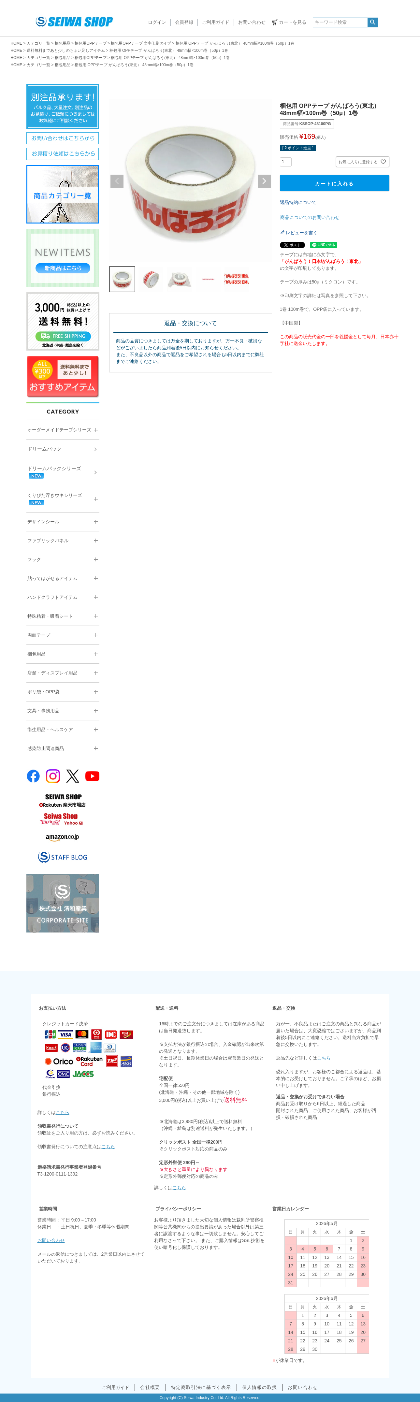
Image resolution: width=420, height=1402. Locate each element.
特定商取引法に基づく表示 (201, 1387)
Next (264, 181)
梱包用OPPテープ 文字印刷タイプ (141, 43)
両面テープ (38, 635)
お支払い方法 (52, 1008)
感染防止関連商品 (45, 748)
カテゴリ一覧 (38, 43)
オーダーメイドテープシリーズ (59, 429)
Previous (116, 181)
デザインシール (43, 521)
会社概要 (150, 1387)
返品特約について (298, 202)
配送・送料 (166, 1008)
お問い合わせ (252, 22)
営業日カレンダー (290, 1208)
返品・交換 (283, 1008)
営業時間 (48, 1208)
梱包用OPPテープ (90, 43)
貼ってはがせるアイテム (52, 578)
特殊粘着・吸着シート (50, 616)
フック (34, 559)
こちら (62, 1112)
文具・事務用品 (43, 710)
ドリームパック (44, 449)
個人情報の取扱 (259, 1387)
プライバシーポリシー (178, 1208)
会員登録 (184, 22)
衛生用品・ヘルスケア (50, 729)
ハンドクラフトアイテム (52, 597)
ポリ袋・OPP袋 (43, 691)
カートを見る (292, 22)
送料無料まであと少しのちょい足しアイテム (66, 50)
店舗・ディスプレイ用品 (52, 672)
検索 (373, 22)
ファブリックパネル (47, 540)
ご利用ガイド (215, 22)
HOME (16, 43)
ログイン (157, 22)
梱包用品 (62, 43)
